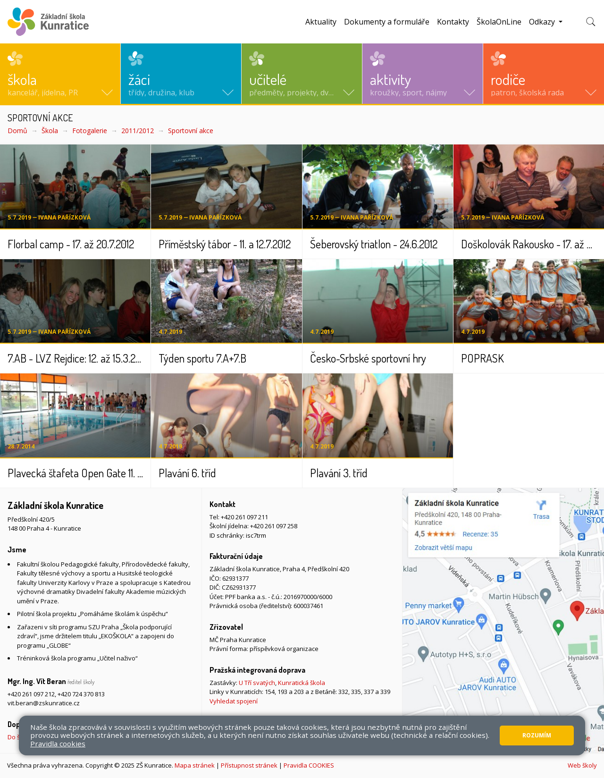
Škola (50, 130)
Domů (17, 130)
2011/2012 (137, 130)
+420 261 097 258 (273, 526)
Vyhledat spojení (234, 701)
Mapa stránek (195, 765)
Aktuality (320, 22)
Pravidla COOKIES (309, 765)
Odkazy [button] (543, 22)
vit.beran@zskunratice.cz (44, 703)
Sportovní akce (190, 130)
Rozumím (536, 735)
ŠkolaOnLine (499, 22)
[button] (60, 73)
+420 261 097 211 (244, 517)
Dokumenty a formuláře (386, 22)
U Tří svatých (257, 682)
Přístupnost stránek (249, 765)
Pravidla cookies (57, 743)
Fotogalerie (89, 130)
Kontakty (453, 22)
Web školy (582, 765)
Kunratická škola (301, 682)
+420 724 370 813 (81, 694)
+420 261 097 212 (31, 694)
